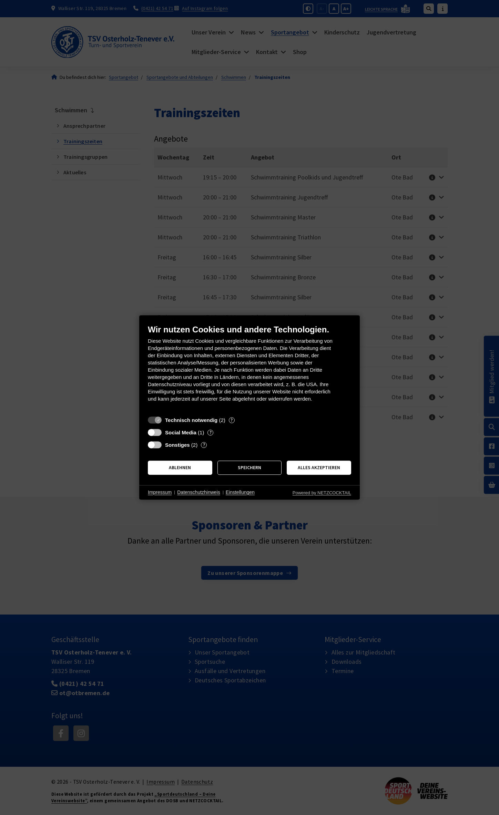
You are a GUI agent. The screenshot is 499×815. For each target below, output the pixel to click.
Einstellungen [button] (240, 492)
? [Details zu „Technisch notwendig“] (232, 420)
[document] (249, 368)
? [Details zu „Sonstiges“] (204, 445)
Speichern (249, 468)
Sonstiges (177, 445)
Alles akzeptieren (319, 468)
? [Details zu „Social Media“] (211, 432)
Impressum (160, 492)
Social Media (180, 432)
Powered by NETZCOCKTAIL (322, 492)
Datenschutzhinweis (198, 492)
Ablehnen (180, 468)
